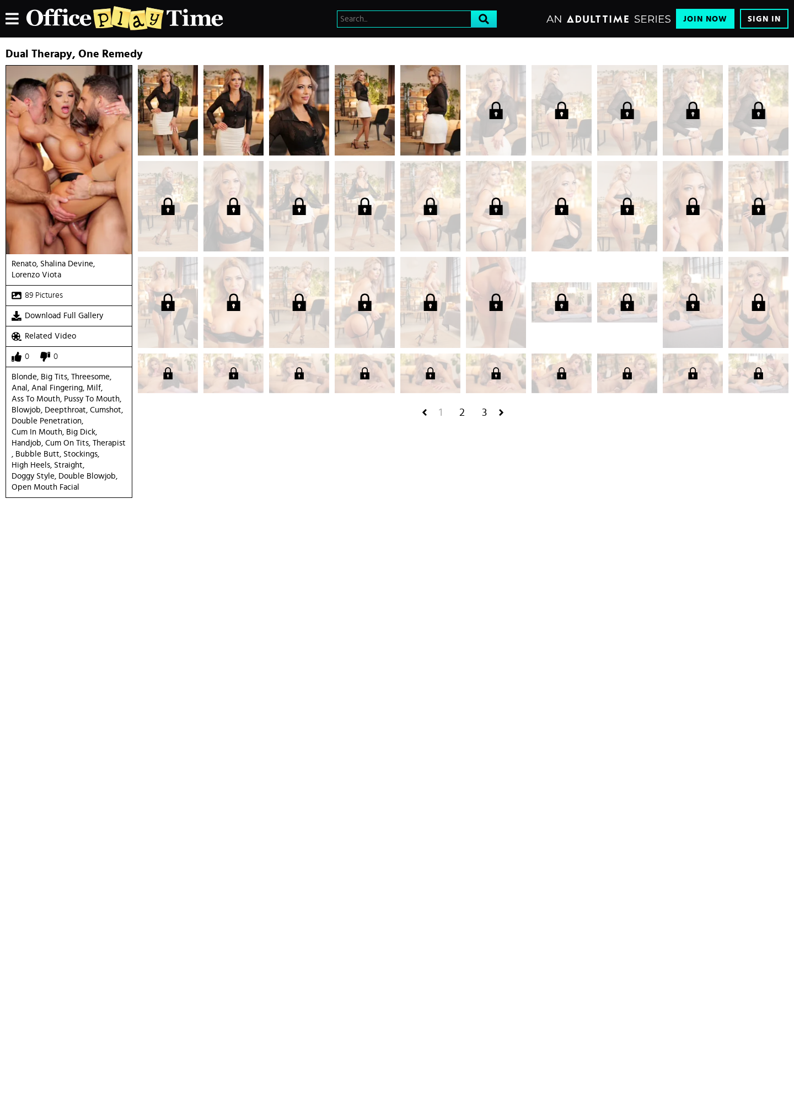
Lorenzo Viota (36, 275)
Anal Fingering (57, 388)
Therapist (109, 443)
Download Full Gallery (57, 316)
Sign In (764, 19)
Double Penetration (47, 421)
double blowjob (87, 476)
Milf (94, 388)
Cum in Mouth (37, 432)
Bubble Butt (37, 454)
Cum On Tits (67, 443)
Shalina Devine (66, 264)
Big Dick (80, 432)
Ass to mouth (36, 399)
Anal (20, 388)
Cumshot (105, 410)
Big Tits (54, 377)
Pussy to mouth (92, 399)
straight (68, 465)
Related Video (44, 336)
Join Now (705, 19)
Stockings (80, 454)
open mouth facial (45, 487)
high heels (31, 465)
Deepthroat (65, 410)
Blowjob (26, 410)
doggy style (33, 476)
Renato (24, 264)
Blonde (24, 377)
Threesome (90, 377)
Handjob (26, 443)
